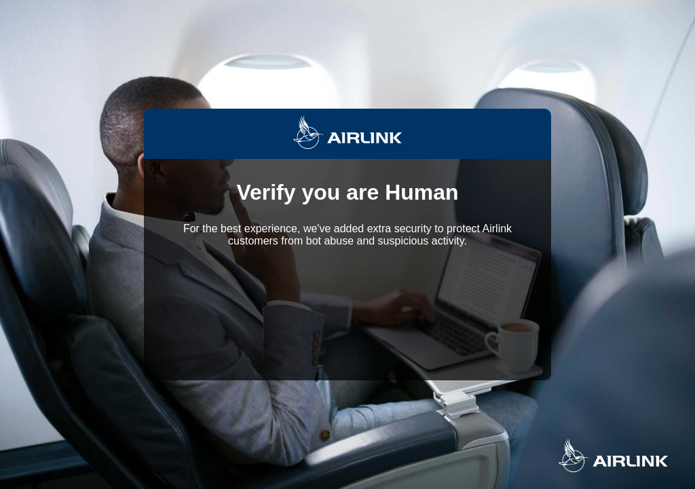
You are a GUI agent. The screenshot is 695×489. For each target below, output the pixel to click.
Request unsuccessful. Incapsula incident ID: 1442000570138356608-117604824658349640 (347, 244)
